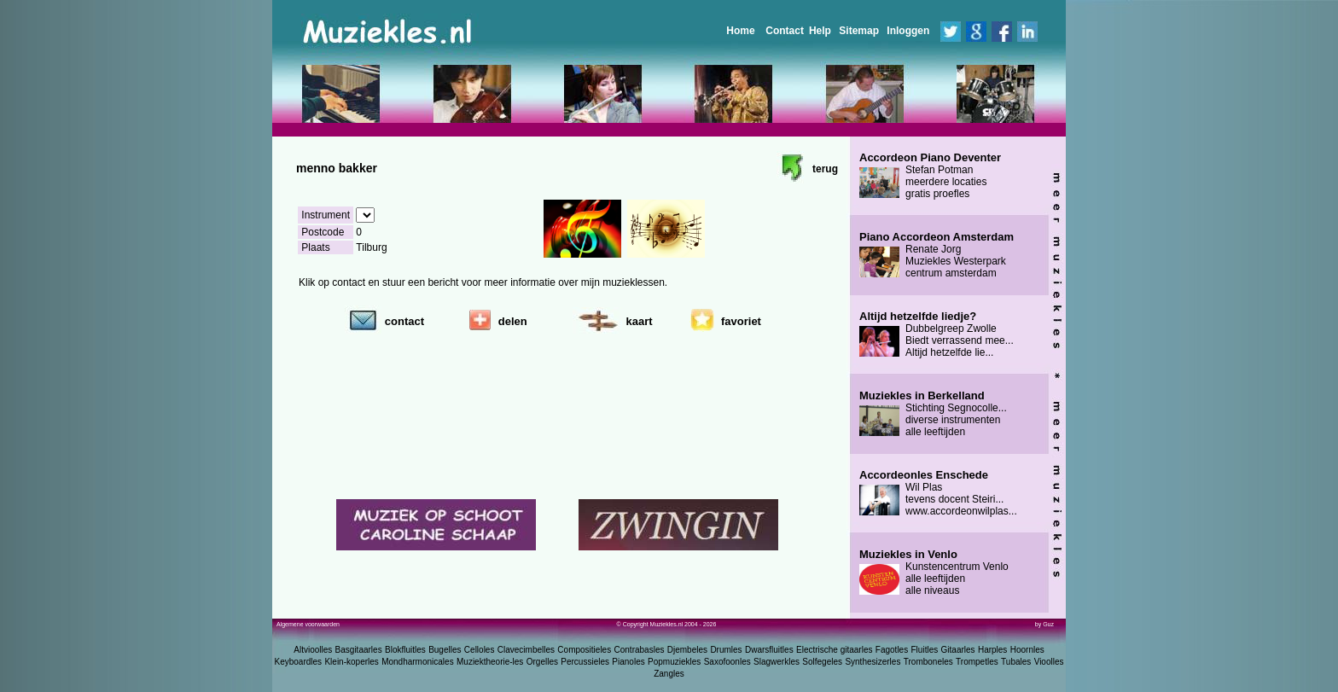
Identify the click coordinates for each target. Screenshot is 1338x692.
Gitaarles (958, 649)
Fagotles (892, 649)
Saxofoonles (727, 661)
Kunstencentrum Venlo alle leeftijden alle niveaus (934, 572)
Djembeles (687, 649)
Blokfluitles (405, 649)
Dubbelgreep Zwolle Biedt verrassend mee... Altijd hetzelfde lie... (936, 334)
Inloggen (908, 31)
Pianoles (628, 661)
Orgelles (542, 661)
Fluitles (925, 649)
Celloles (479, 649)
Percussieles (585, 661)
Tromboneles (928, 661)
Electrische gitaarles (834, 649)
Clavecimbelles (526, 649)
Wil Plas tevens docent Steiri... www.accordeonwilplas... (938, 493)
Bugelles (444, 649)
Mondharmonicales (417, 661)
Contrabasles (639, 649)
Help (820, 31)
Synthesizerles (872, 661)
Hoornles (1027, 649)
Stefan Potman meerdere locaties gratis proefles (930, 176)
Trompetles (977, 661)
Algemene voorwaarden (308, 624)
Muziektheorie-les (490, 661)
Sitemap (859, 31)
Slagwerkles (776, 661)
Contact (784, 31)
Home (740, 31)
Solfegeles (822, 661)
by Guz (1044, 624)
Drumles (726, 649)
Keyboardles (299, 661)
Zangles (669, 673)
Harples (992, 649)
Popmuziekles (674, 661)
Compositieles (584, 649)
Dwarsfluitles (769, 649)
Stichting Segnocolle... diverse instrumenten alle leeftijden (933, 414)
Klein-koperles (351, 661)
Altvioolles (313, 649)
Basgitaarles (358, 649)
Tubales (1016, 661)
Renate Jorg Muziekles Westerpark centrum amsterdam (936, 255)
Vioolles (1049, 661)
